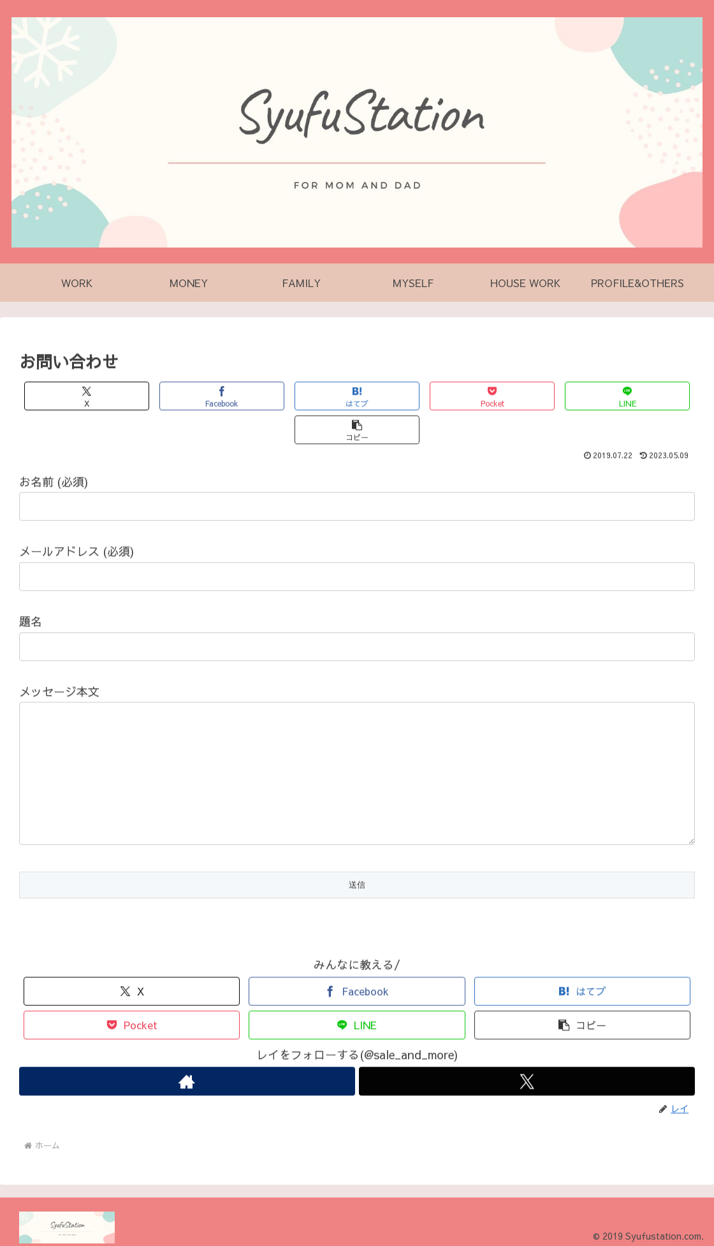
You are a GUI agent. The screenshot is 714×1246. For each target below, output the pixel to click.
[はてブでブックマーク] (301, 397)
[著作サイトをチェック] (186, 1074)
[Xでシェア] (76, 397)
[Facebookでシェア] (188, 397)
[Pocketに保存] (414, 397)
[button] (639, 397)
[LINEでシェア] (526, 397)
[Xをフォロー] (527, 1074)
